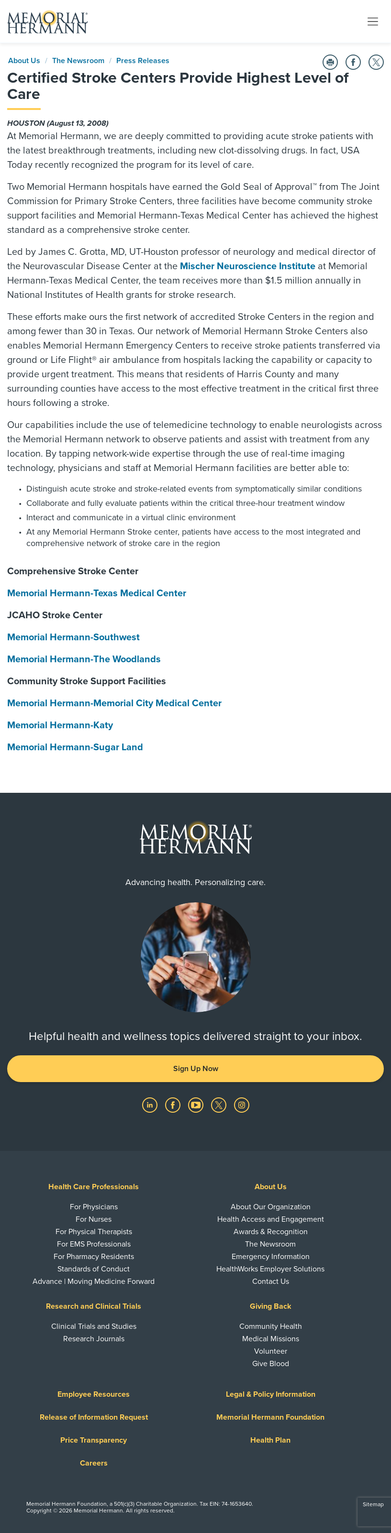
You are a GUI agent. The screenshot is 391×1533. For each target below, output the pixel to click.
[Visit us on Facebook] (173, 1104)
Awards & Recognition (271, 1231)
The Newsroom (78, 61)
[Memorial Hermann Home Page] (47, 21)
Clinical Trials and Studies (93, 1326)
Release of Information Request (94, 1417)
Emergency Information (271, 1256)
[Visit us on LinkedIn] (150, 1104)
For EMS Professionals (94, 1244)
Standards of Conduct (93, 1269)
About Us (24, 61)
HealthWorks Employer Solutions (270, 1269)
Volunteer (270, 1351)
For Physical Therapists (94, 1231)
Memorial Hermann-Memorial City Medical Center (114, 703)
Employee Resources (93, 1394)
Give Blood (270, 1363)
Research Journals (93, 1339)
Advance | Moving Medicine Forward (94, 1281)
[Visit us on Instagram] (241, 1104)
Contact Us (270, 1281)
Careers (94, 1463)
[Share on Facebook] (353, 62)
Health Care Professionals (93, 1187)
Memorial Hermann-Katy (60, 725)
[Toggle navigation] (373, 21)
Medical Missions (270, 1339)
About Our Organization (271, 1207)
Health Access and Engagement (270, 1219)
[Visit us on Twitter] (219, 1104)
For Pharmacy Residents (94, 1256)
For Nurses (94, 1219)
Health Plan (270, 1440)
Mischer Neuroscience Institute (247, 266)
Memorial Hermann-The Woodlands (84, 659)
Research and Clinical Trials (93, 1306)
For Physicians (94, 1207)
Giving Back (270, 1306)
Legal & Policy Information (270, 1394)
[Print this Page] (330, 62)
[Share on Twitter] (376, 62)
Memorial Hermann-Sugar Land (75, 747)
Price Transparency (93, 1440)
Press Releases (142, 61)
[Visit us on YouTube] (196, 1104)
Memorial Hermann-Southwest (73, 637)
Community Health (270, 1326)
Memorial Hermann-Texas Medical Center (96, 593)
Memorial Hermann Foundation (270, 1417)
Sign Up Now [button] (195, 1068)
